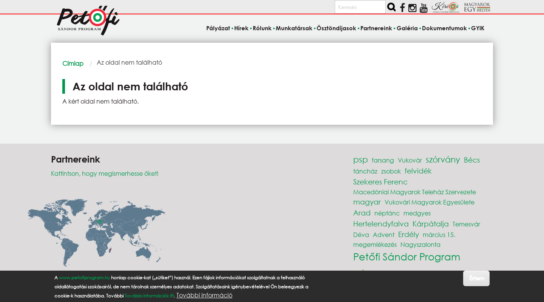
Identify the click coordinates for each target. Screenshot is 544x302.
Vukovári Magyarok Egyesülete (429, 202)
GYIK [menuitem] (477, 28)
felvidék (418, 170)
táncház (365, 171)
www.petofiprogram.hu (84, 277)
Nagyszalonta (420, 244)
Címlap (72, 63)
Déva (361, 235)
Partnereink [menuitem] (376, 28)
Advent (383, 235)
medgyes (417, 213)
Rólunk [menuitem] (262, 28)
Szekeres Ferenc (380, 181)
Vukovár (410, 160)
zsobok (391, 171)
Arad (362, 212)
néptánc (387, 213)
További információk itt (149, 296)
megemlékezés (375, 244)
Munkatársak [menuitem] (294, 28)
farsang (383, 160)
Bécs (472, 159)
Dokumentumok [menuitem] (444, 28)
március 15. (439, 235)
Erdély (408, 234)
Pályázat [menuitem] (218, 28)
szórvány (443, 159)
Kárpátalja (431, 223)
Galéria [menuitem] (407, 28)
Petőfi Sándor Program (406, 256)
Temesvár (466, 224)
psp (360, 159)
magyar (367, 201)
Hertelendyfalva (381, 223)
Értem (476, 278)
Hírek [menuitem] (241, 28)
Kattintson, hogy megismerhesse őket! (105, 173)
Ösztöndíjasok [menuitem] (336, 28)
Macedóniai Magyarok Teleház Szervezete (414, 192)
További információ (204, 295)
